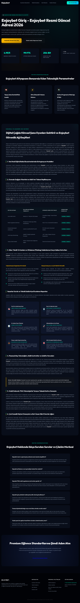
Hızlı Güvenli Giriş (73, 2)
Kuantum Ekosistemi (25, 2)
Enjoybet (6, 3)
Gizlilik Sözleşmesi (52, 582)
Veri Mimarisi (44, 2)
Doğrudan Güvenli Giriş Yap (11, 40)
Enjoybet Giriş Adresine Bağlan (40, 558)
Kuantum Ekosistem (36, 582)
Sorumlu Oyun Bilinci (52, 591)
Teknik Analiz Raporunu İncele (34, 40)
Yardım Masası (53, 2)
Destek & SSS (34, 589)
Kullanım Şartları (51, 584)
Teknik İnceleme (35, 2)
